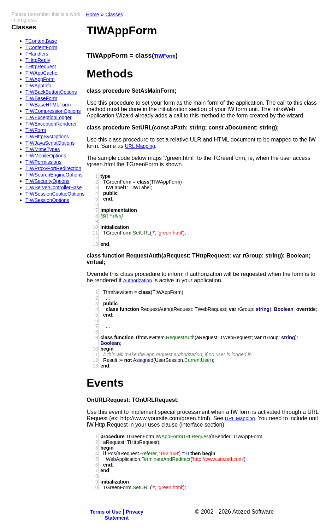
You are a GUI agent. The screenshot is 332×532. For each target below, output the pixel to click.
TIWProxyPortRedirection (53, 168)
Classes (114, 14)
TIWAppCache (41, 73)
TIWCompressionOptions (53, 111)
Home (92, 14)
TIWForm (35, 130)
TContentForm (41, 47)
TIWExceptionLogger (48, 117)
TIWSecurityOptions (47, 181)
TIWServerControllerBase (53, 187)
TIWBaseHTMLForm (48, 105)
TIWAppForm (40, 79)
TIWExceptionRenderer (51, 124)
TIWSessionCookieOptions (54, 194)
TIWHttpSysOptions (47, 136)
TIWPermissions (43, 162)
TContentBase (41, 41)
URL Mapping (140, 146)
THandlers (36, 54)
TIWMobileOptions (45, 155)
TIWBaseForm (41, 98)
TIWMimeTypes (42, 149)
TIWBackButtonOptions (51, 92)
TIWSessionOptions (47, 200)
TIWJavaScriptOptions (50, 143)
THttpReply (37, 60)
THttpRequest (40, 66)
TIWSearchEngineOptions (54, 175)
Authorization (137, 280)
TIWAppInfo (38, 85)
